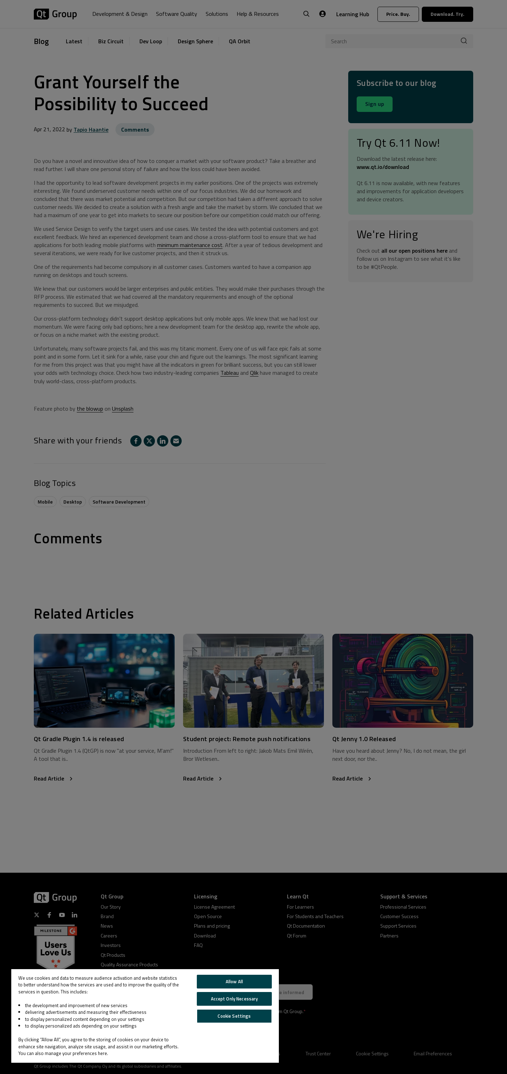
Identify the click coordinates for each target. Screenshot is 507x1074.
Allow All (234, 981)
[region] (145, 1016)
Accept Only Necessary (234, 998)
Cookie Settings (234, 1015)
